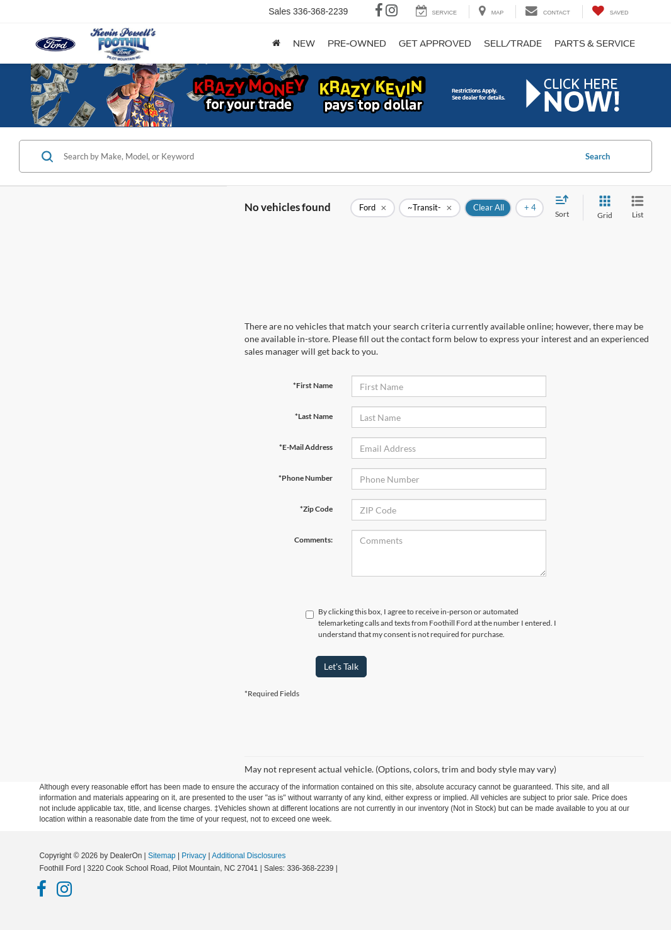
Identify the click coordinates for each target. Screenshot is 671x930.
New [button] (304, 43)
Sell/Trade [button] (513, 43)
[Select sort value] (566, 207)
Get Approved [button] (435, 43)
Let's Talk (341, 666)
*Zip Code (316, 509)
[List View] (637, 208)
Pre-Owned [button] (357, 43)
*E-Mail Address (306, 447)
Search (597, 156)
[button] (336, 95)
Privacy (193, 855)
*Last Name (314, 416)
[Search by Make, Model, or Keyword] (317, 156)
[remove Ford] (372, 207)
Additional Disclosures (248, 855)
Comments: (313, 539)
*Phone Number (305, 478)
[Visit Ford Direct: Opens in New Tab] (343, 868)
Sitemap (162, 855)
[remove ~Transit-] (430, 207)
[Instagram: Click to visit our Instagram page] (392, 12)
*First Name (313, 385)
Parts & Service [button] (594, 43)
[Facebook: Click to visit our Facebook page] (379, 12)
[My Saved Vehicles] (610, 11)
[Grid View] (602, 208)
